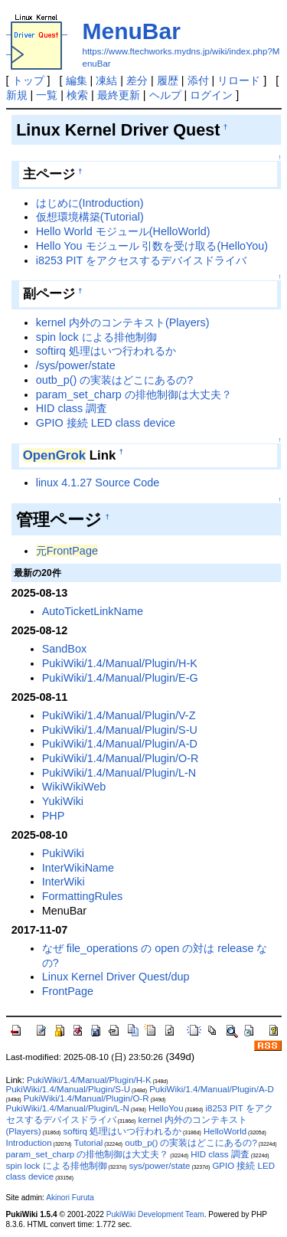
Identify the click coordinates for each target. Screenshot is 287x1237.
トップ (28, 80)
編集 (76, 80)
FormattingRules (82, 896)
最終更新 (118, 95)
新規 (17, 95)
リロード (238, 80)
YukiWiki (62, 801)
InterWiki (63, 881)
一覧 (46, 95)
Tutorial (88, 1142)
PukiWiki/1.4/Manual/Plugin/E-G (120, 678)
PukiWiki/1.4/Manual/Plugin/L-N (119, 773)
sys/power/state (159, 1165)
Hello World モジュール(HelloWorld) (123, 231)
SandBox (64, 649)
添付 (198, 80)
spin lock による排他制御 (96, 337)
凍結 (106, 80)
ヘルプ (165, 95)
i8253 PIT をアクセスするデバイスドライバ (141, 260)
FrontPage (67, 991)
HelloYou (166, 1108)
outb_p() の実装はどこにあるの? (115, 380)
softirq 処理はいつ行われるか (106, 351)
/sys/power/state (76, 365)
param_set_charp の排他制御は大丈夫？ (134, 394)
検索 (77, 95)
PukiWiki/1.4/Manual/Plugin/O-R (120, 758)
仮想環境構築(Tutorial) (90, 217)
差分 (137, 80)
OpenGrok (54, 455)
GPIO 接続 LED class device (105, 423)
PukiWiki (63, 853)
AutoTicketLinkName (92, 611)
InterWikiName (78, 868)
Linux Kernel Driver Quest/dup (116, 976)
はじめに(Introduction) (90, 203)
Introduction (29, 1142)
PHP (53, 816)
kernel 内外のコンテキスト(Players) (123, 322)
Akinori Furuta (70, 1197)
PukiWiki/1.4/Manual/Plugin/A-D (119, 744)
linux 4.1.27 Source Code (98, 482)
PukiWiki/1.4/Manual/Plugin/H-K (119, 663)
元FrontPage (67, 551)
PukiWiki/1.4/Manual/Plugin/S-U (119, 730)
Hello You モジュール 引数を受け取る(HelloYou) (152, 246)
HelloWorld (225, 1131)
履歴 (167, 80)
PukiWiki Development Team (155, 1214)
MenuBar (132, 31)
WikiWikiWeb (74, 786)
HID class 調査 (72, 408)
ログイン (211, 95)
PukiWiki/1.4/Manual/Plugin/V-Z (119, 715)
